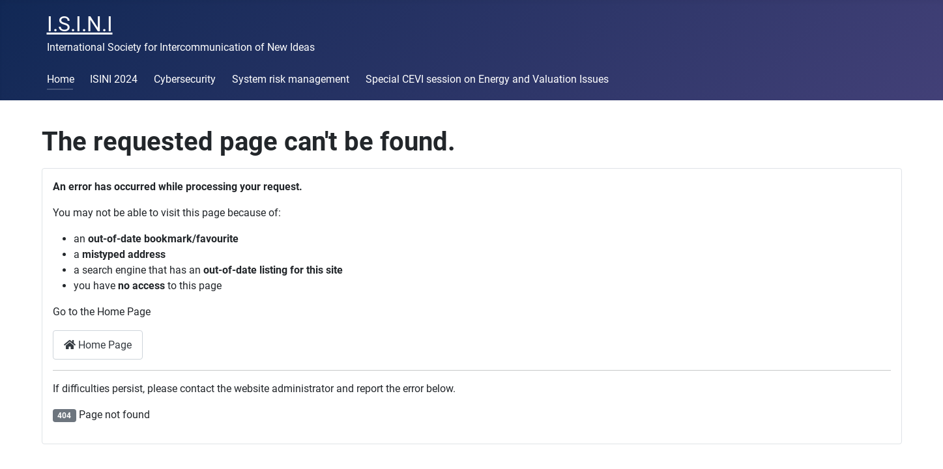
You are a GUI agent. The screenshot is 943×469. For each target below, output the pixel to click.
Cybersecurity (185, 79)
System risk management (290, 79)
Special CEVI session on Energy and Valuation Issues (487, 79)
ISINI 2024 (114, 79)
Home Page (98, 345)
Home (60, 79)
